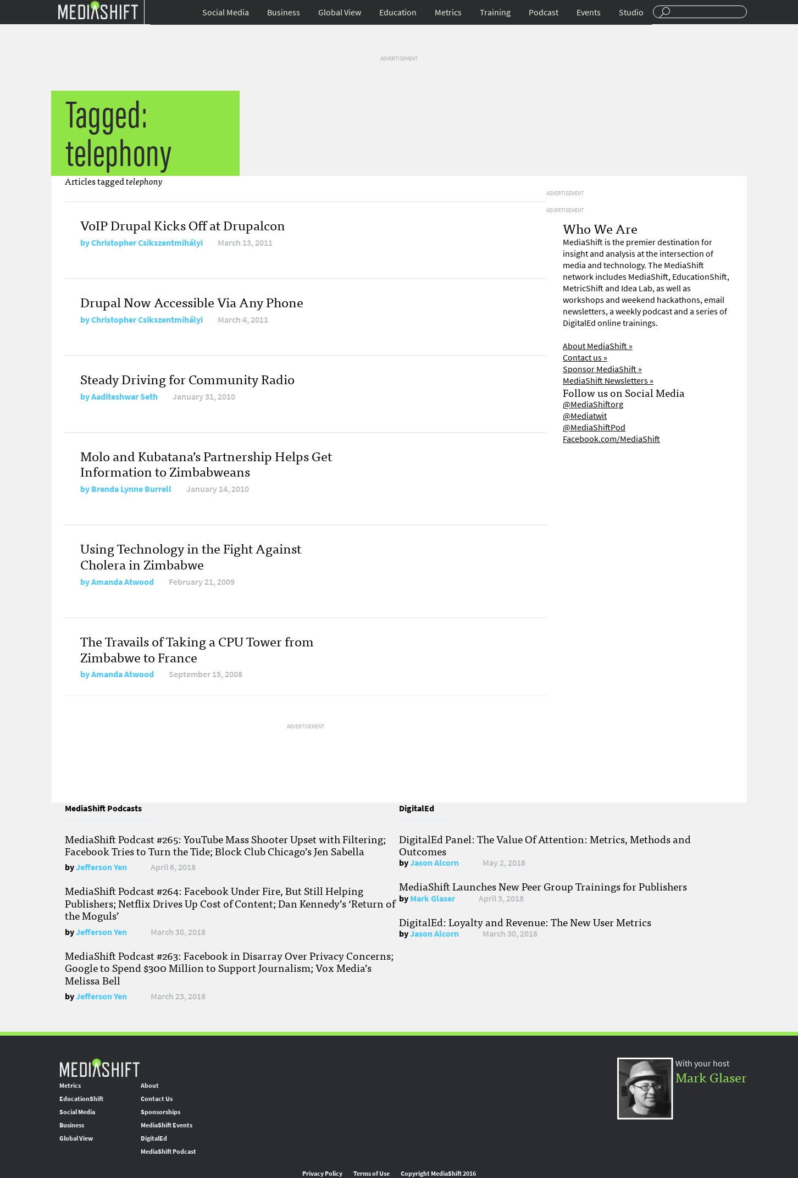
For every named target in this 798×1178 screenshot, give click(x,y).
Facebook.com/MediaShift (611, 439)
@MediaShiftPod (594, 427)
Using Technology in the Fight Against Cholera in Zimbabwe (190, 555)
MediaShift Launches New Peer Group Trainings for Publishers (543, 886)
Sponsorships (160, 1112)
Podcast (543, 12)
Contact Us (157, 1098)
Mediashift (98, 9)
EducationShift (81, 1098)
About (150, 1085)
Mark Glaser (432, 898)
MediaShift (99, 1067)
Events (589, 12)
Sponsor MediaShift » (602, 369)
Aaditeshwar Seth (124, 396)
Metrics (448, 12)
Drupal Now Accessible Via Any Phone (191, 301)
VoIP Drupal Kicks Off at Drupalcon (182, 224)
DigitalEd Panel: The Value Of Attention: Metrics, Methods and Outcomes (545, 845)
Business (283, 12)
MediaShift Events (166, 1125)
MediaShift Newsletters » (608, 380)
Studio (631, 12)
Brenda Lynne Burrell (131, 489)
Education (398, 12)
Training (495, 12)
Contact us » (585, 357)
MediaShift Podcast (168, 1151)
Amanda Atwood (122, 582)
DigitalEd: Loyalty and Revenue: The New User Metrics (525, 922)
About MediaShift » (598, 346)
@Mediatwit (585, 416)
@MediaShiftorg (593, 404)
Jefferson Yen (101, 867)
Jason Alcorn (434, 863)
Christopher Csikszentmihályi (147, 242)
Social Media (225, 12)
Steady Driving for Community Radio (187, 378)
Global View (339, 12)
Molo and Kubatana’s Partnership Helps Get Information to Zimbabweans (206, 463)
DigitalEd (154, 1138)
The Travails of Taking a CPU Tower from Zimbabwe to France (197, 648)
